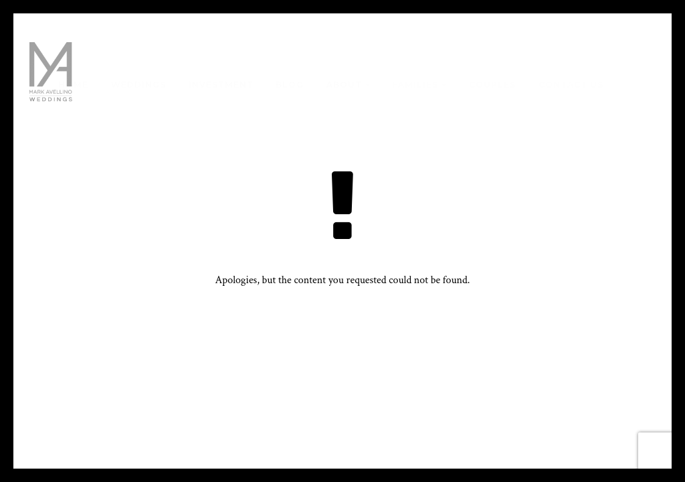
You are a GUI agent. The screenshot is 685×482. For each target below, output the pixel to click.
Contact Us (571, 85)
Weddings (138, 85)
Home (73, 85)
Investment (221, 85)
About (344, 85)
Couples (492, 85)
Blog (290, 85)
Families (415, 85)
